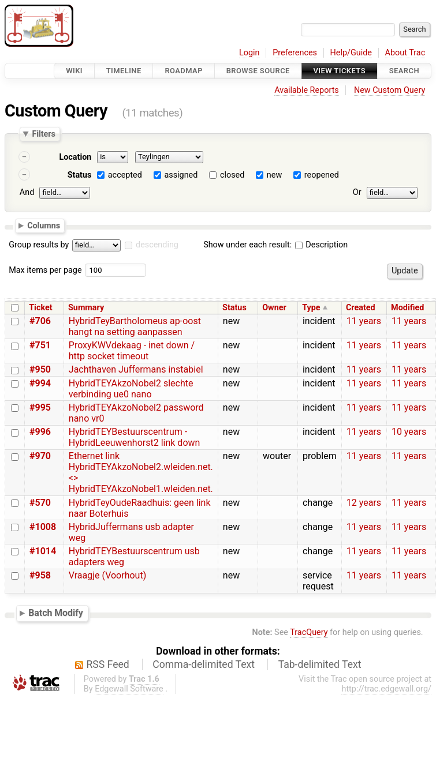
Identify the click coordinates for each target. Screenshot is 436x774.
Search (404, 70)
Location (75, 157)
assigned (180, 175)
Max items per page (45, 270)
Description (321, 245)
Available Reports (306, 90)
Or (357, 192)
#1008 (42, 526)
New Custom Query (389, 90)
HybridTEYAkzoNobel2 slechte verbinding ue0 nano (131, 389)
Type (311, 308)
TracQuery (308, 632)
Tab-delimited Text (320, 664)
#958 (40, 575)
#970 (40, 455)
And (27, 192)
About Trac (405, 53)
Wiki (74, 70)
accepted (125, 175)
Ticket (40, 308)
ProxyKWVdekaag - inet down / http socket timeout (132, 351)
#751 (40, 345)
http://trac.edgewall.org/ (386, 689)
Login (249, 53)
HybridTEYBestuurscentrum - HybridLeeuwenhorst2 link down (134, 437)
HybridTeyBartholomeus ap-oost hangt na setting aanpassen (135, 326)
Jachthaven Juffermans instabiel (136, 369)
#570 (40, 502)
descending (157, 245)
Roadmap (184, 70)
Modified (407, 308)
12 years (363, 502)
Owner (274, 308)
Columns (43, 225)
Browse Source (258, 70)
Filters (43, 133)
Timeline (123, 70)
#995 (40, 407)
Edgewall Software (129, 689)
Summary (86, 308)
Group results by (39, 245)
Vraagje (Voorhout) (107, 575)
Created (360, 308)
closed (232, 175)
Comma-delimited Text (203, 664)
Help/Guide (351, 53)
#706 (40, 320)
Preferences (295, 53)
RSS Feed (108, 664)
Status (80, 175)
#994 (40, 383)
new (274, 175)
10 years (409, 431)
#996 (40, 431)
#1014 (42, 551)
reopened (321, 175)
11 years (363, 320)
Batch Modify (55, 612)
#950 (40, 369)
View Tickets (340, 70)
